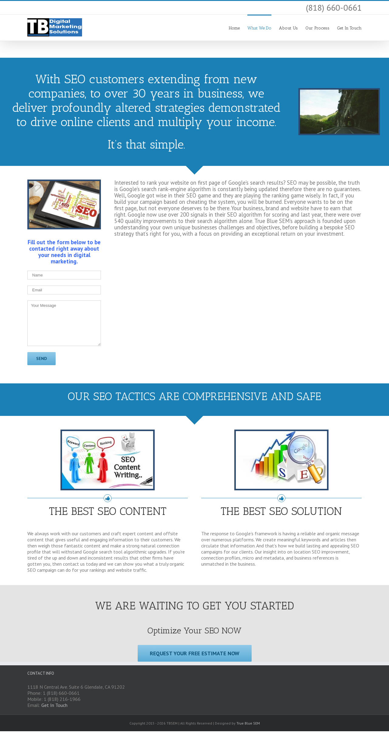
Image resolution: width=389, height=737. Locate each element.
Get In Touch (54, 705)
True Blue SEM (248, 723)
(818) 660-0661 (334, 7)
